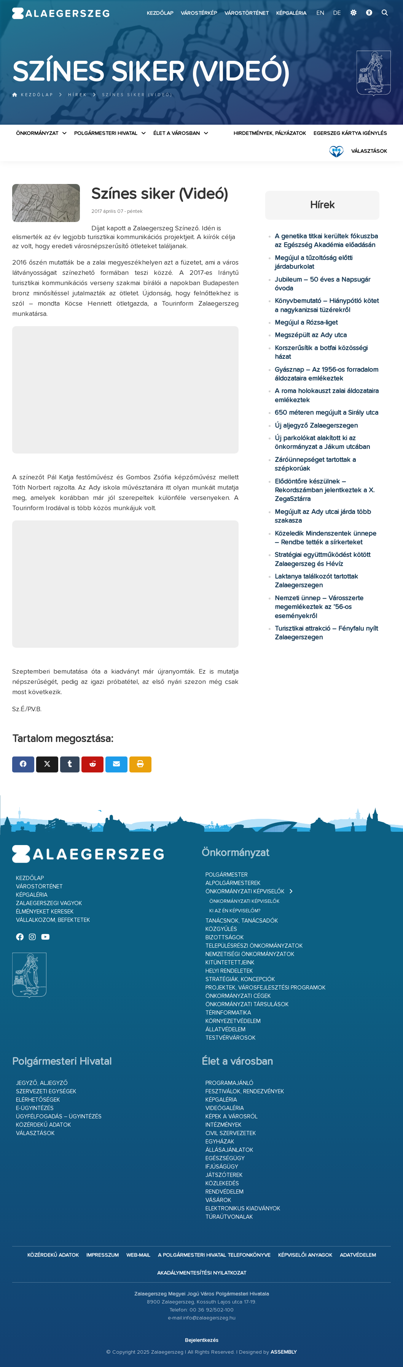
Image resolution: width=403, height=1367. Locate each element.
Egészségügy (225, 1158)
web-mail (138, 1255)
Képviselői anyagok (305, 1255)
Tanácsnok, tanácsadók (241, 921)
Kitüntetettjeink (230, 963)
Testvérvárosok (230, 1038)
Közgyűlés (221, 929)
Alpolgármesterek (233, 883)
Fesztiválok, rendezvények (244, 1091)
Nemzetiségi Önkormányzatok (250, 954)
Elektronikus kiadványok (242, 1209)
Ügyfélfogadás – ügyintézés (59, 1117)
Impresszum (102, 1255)
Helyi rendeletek (229, 971)
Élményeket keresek (45, 912)
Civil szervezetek (230, 1133)
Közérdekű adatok (43, 1125)
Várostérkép (199, 13)
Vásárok (218, 1200)
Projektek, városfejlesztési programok (265, 988)
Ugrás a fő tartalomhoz (372, 3)
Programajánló (229, 1083)
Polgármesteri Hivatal (105, 133)
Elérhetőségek (38, 1100)
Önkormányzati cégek (238, 996)
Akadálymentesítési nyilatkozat (201, 1273)
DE (337, 13)
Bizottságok (224, 937)
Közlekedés (222, 1183)
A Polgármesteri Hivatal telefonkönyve (214, 1255)
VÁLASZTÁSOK (369, 151)
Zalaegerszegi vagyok (49, 903)
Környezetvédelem (233, 1021)
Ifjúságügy (221, 1167)
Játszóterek (224, 1175)
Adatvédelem (358, 1255)
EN (321, 13)
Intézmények (223, 1125)
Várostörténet (247, 13)
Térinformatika (228, 1013)
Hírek (78, 95)
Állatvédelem (225, 1029)
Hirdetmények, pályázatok (270, 133)
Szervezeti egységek (46, 1091)
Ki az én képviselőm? (234, 911)
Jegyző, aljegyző (42, 1083)
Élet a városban (176, 133)
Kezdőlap (160, 13)
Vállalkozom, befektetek (53, 920)
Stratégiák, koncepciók (240, 979)
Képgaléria (291, 13)
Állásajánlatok (229, 1150)
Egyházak (219, 1142)
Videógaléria (224, 1108)
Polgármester (226, 875)
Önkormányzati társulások (247, 1004)
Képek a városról (231, 1117)
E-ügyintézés (35, 1108)
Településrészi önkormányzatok (254, 946)
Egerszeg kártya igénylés (350, 133)
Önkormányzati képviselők (245, 891)
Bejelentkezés (201, 1340)
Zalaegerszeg (61, 13)
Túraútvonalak (229, 1217)
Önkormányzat (37, 133)
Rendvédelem (224, 1192)
